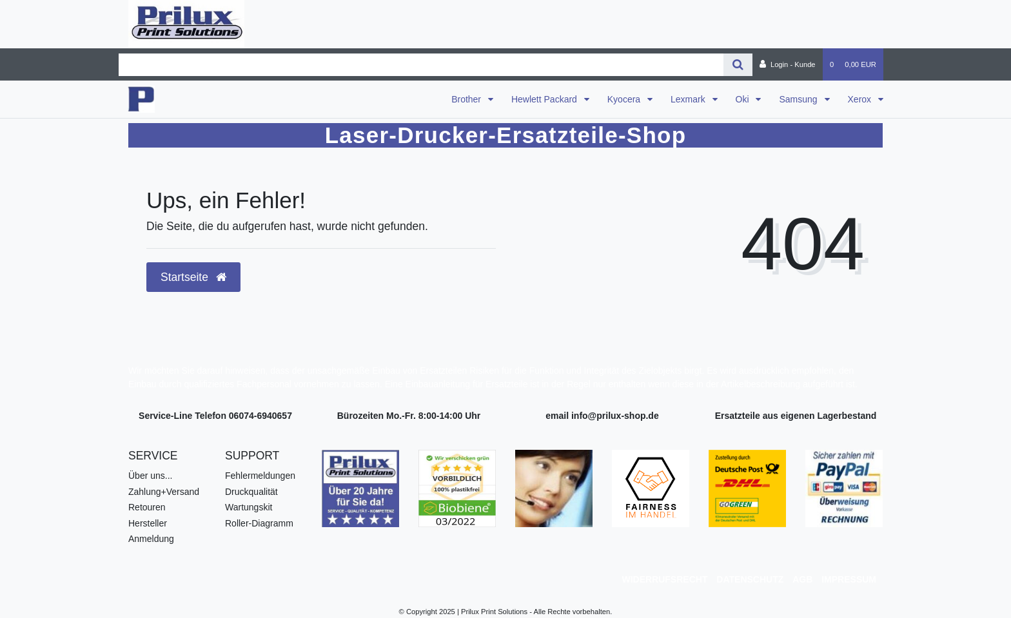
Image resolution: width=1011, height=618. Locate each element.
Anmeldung (151, 539)
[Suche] (737, 64)
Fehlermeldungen (260, 475)
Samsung (799, 99)
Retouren (147, 507)
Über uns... (150, 475)
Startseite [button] (193, 277)
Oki (744, 99)
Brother (467, 99)
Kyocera (625, 99)
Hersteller (147, 523)
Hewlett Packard (545, 99)
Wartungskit (248, 507)
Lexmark (689, 99)
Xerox (861, 99)
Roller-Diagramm (259, 523)
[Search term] (421, 64)
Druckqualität (251, 492)
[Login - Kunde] (787, 64)
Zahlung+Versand (163, 492)
